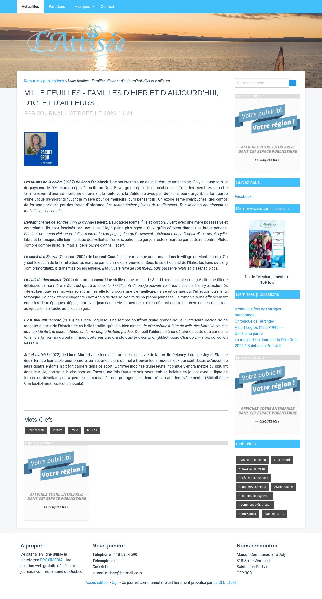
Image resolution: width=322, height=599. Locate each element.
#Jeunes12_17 (275, 514)
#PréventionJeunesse (253, 478)
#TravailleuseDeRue (252, 469)
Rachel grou (36, 430)
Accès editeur (97, 582)
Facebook (243, 196)
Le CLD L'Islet (224, 582)
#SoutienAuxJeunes (252, 487)
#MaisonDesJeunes (252, 460)
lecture (57, 430)
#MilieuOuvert (283, 487)
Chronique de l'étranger (254, 321)
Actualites (30, 6)
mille (74, 430)
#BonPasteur (247, 514)
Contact (107, 6)
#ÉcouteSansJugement (255, 496)
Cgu (115, 582)
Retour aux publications (44, 81)
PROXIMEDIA (51, 560)
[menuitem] (30, 6)
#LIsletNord (282, 460)
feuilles (92, 430)
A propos (82, 6)
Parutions (57, 6)
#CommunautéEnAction (255, 504)
